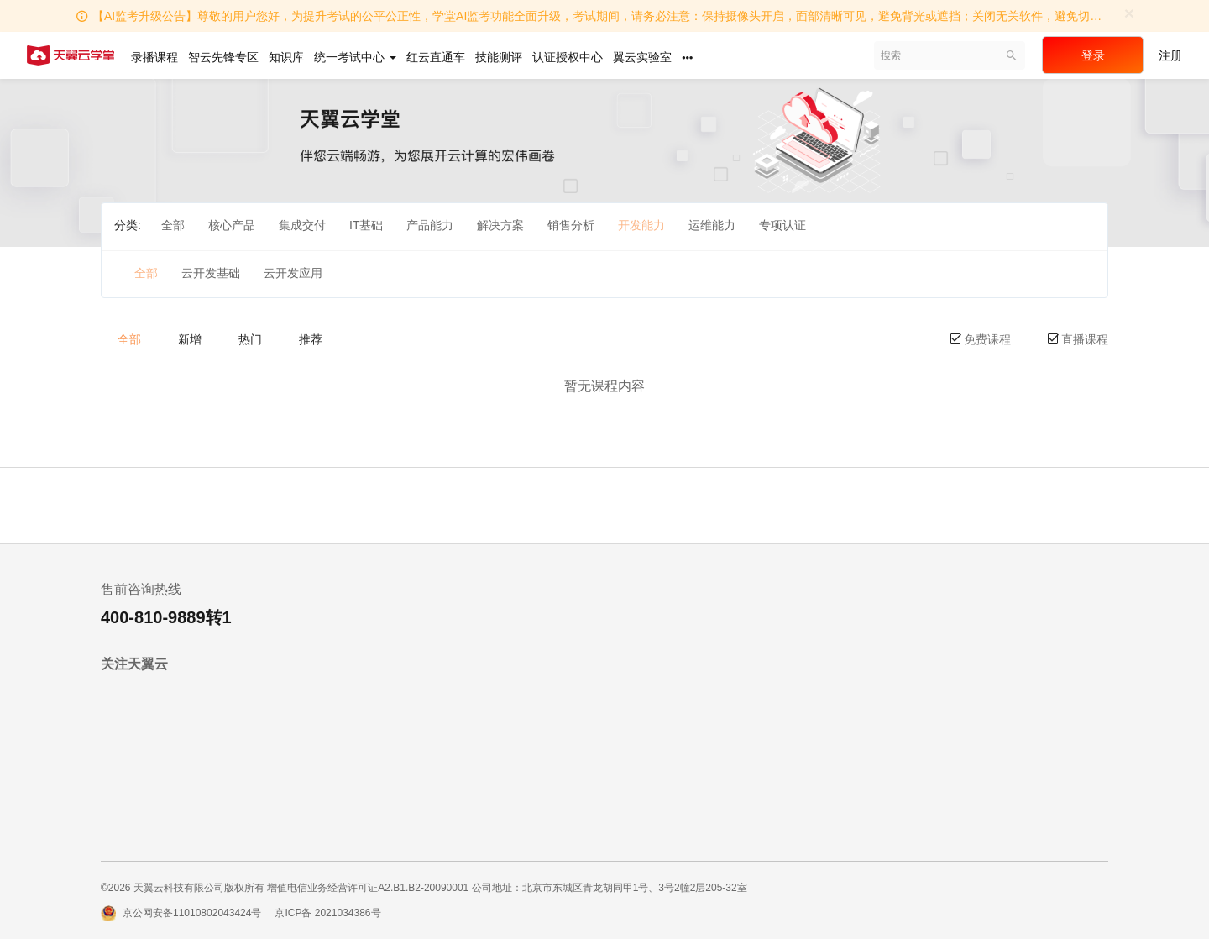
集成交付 (302, 225)
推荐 (310, 339)
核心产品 (231, 225)
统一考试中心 (355, 57)
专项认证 (782, 225)
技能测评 (498, 57)
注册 (1170, 55)
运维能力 (711, 225)
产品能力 (429, 225)
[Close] (1129, 13)
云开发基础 (210, 273)
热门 (250, 339)
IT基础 (366, 225)
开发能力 (641, 225)
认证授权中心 (567, 57)
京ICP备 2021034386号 (327, 913)
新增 (190, 339)
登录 (1093, 55)
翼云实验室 (642, 57)
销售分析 (570, 225)
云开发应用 (293, 273)
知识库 (286, 57)
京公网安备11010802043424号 (192, 913)
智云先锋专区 (223, 57)
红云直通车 (435, 57)
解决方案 (500, 225)
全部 (173, 225)
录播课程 (154, 57)
